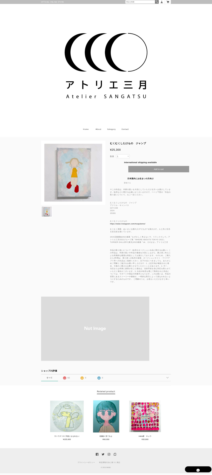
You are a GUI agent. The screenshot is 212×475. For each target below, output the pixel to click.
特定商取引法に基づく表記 (109, 464)
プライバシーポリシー (86, 464)
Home (86, 131)
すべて (50, 380)
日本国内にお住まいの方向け (140, 180)
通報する (127, 185)
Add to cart (159, 171)
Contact (125, 131)
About (98, 131)
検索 (157, 2)
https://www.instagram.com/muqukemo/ (128, 226)
